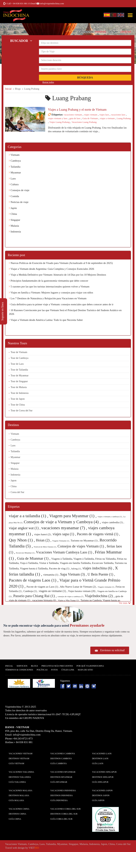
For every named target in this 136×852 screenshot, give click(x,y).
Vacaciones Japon (102, 790)
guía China (15, 819)
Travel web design (15, 847)
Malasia (14, 225)
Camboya (15, 160)
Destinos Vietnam (19, 758)
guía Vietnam (16, 763)
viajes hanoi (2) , (43, 534)
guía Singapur (100, 782)
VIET (34, 847)
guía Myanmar (58, 782)
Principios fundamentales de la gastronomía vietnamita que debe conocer (48, 280)
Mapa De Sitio (85, 670)
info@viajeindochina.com (52, 3)
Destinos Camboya (61, 758)
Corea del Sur (17, 492)
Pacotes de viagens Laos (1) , (34, 580)
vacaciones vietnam (73, 114)
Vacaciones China (19, 809)
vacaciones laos (118, 114)
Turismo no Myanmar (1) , (85, 540)
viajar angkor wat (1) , (25, 528)
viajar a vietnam (107, 118)
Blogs (34, 666)
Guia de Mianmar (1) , (34, 558)
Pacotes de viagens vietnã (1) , (98, 534)
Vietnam (14, 154)
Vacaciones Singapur (104, 772)
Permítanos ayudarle (87, 625)
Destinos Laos (100, 758)
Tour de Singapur (19, 381)
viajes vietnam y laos (57, 118)
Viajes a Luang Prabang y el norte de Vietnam (77, 109)
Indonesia (15, 231)
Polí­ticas (42, 670)
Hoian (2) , (44, 540)
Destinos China (17, 814)
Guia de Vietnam (90, 118)
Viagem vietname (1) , (107, 587)
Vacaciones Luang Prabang (84, 122)
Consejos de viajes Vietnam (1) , (82, 546)
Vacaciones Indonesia (63, 790)
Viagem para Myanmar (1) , (73, 515)
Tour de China (18, 404)
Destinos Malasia (19, 795)
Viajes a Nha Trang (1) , (69, 600)
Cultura (14, 184)
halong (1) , (77, 568)
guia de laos (74, 118)
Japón (13, 208)
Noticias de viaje (19, 202)
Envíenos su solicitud (112, 650)
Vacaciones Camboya (62, 753)
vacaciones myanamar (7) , (64, 528)
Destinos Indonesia (61, 795)
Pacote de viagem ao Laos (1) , (43, 586)
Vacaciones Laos (102, 753)
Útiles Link (67, 670)
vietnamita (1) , (51, 574)
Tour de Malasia (19, 387)
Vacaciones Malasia (20, 790)
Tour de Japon (18, 399)
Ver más (125, 603)
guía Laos (97, 763)
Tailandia (14, 166)
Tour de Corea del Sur (21, 410)
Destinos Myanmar (61, 777)
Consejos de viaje (19, 190)
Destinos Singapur (103, 777)
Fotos (54, 670)
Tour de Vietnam (19, 352)
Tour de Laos (17, 364)
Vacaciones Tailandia (21, 772)
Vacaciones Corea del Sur (65, 809)
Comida (14, 196)
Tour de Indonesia (20, 393)
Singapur (14, 219)
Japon (13, 480)
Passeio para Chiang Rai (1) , (35, 596)
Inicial (9, 666)
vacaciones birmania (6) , (45, 600)
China (13, 213)
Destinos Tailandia (20, 777)
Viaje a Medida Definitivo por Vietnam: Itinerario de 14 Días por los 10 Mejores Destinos (57, 274)
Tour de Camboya (19, 358)
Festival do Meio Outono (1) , (46, 547)
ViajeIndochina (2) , (100, 596)
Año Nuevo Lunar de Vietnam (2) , (79, 586)
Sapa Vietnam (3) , (74, 574)
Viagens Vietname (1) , (61, 541)
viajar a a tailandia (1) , (29, 515)
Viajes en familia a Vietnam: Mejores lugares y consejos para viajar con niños (51, 292)
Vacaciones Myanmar (62, 772)
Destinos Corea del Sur (63, 814)
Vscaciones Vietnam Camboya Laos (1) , (65, 552)
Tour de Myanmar (20, 375)
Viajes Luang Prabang (59, 122)
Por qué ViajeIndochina (90, 666)
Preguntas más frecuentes (57, 666)
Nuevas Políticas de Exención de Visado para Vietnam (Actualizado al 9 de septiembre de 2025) (61, 263)
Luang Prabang (124, 118)
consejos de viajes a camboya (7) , (71, 596)
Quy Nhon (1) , (22, 540)
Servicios (22, 666)
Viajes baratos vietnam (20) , (82, 591)
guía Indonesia (59, 800)
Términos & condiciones (19, 670)
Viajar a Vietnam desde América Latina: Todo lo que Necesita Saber (46, 320)
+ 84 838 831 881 (19, 3)
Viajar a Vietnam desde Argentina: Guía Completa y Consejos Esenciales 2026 (51, 268)
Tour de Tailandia (19, 369)
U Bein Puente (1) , (101, 574)
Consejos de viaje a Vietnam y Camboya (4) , (63, 522)
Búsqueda (85, 77)
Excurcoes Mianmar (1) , (26, 553)
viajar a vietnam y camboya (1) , (110, 516)
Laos (12, 178)
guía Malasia (16, 800)
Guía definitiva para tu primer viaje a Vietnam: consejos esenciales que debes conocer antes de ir (61, 304)
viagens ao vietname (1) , (53, 591)
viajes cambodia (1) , (113, 522)
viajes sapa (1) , (65, 534)
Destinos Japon (100, 795)
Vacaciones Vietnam (20, 753)
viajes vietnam (90, 114)
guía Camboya (58, 763)
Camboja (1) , (31, 591)
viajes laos (104, 114)
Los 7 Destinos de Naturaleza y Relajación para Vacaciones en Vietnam (47, 298)
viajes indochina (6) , (99, 568)
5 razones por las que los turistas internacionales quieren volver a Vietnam (49, 286)
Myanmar (15, 172)
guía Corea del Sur (61, 819)
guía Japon (98, 800)
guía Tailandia (17, 782)
